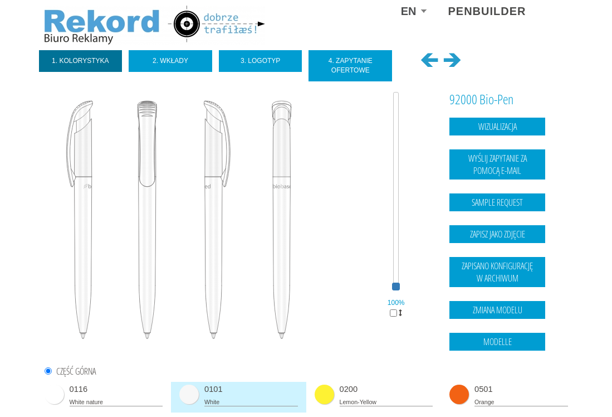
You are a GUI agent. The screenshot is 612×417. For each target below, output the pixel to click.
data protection (545, 386)
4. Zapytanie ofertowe (351, 65)
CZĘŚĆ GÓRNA (76, 371)
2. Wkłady (170, 61)
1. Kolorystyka (80, 61)
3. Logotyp (260, 61)
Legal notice (500, 386)
